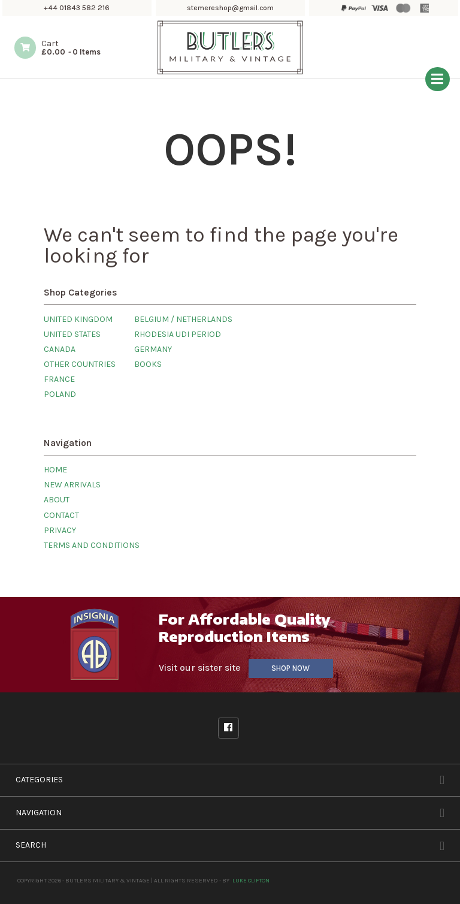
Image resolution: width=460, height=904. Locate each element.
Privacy (60, 530)
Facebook (228, 728)
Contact (61, 515)
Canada (59, 349)
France (59, 379)
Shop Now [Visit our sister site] (290, 668)
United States (72, 334)
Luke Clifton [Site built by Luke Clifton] (251, 880)
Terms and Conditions (92, 545)
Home (55, 470)
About (56, 500)
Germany (153, 349)
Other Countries (80, 364)
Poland (60, 394)
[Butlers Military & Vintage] (230, 73)
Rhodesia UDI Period (177, 334)
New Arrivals (72, 485)
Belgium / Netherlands (183, 319)
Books (148, 364)
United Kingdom (78, 319)
